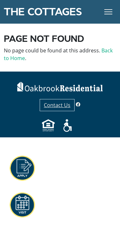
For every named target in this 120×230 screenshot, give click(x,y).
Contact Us (57, 105)
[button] (22, 168)
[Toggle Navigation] (108, 12)
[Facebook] (78, 104)
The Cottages (43, 12)
